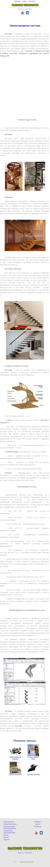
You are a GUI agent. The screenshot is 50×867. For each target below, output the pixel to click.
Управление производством (9, 832)
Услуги (37, 824)
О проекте (37, 827)
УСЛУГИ (24, 1)
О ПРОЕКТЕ (31, 1)
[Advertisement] (25, 85)
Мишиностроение (10, 824)
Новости (6, 840)
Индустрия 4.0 (8, 822)
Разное (6, 837)
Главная (37, 822)
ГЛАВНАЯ (17, 1)
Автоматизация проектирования (9, 827)
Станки (5, 835)
